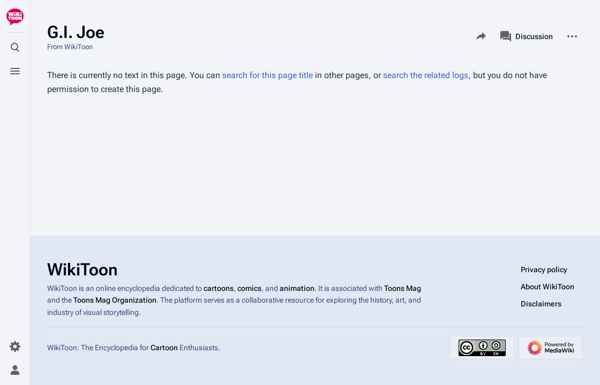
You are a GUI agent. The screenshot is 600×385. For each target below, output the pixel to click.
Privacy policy (544, 269)
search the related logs (425, 75)
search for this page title (267, 75)
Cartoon (164, 347)
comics (249, 288)
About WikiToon (547, 286)
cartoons (219, 288)
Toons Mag (402, 288)
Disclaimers (541, 303)
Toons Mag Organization (114, 300)
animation (297, 288)
